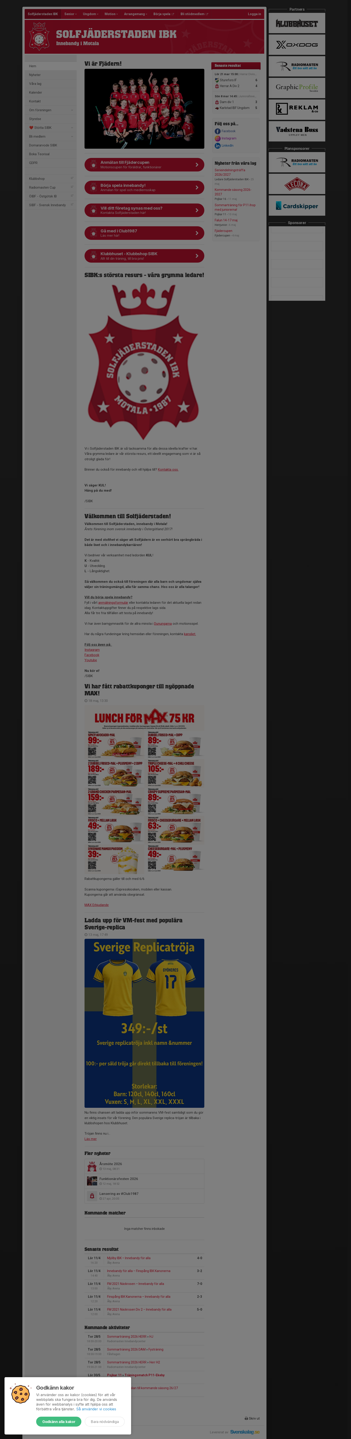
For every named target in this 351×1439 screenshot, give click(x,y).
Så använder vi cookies (96, 1409)
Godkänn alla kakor (58, 1421)
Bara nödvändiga (105, 1421)
